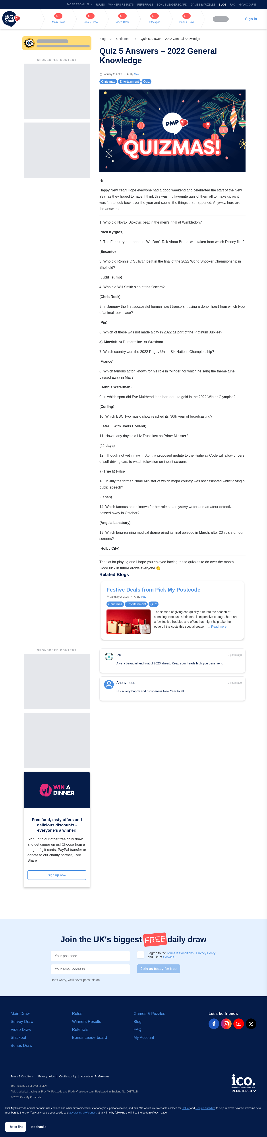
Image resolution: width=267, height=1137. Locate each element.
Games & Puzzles (203, 4)
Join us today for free (159, 969)
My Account (247, 4)
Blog (222, 4)
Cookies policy (67, 1076)
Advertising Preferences (95, 1076)
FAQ (232, 4)
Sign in (251, 19)
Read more (218, 626)
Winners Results (121, 4)
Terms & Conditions (180, 953)
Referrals (145, 4)
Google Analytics (205, 1108)
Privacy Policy (205, 953)
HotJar (186, 1108)
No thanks (38, 1127)
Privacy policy (46, 1076)
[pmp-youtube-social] (238, 1023)
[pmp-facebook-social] (214, 1023)
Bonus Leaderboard (172, 4)
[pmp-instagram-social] (226, 1023)
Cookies (169, 957)
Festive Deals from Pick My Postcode (153, 590)
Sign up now (57, 875)
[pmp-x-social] (251, 1023)
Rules (100, 4)
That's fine (15, 1127)
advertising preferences (83, 1112)
